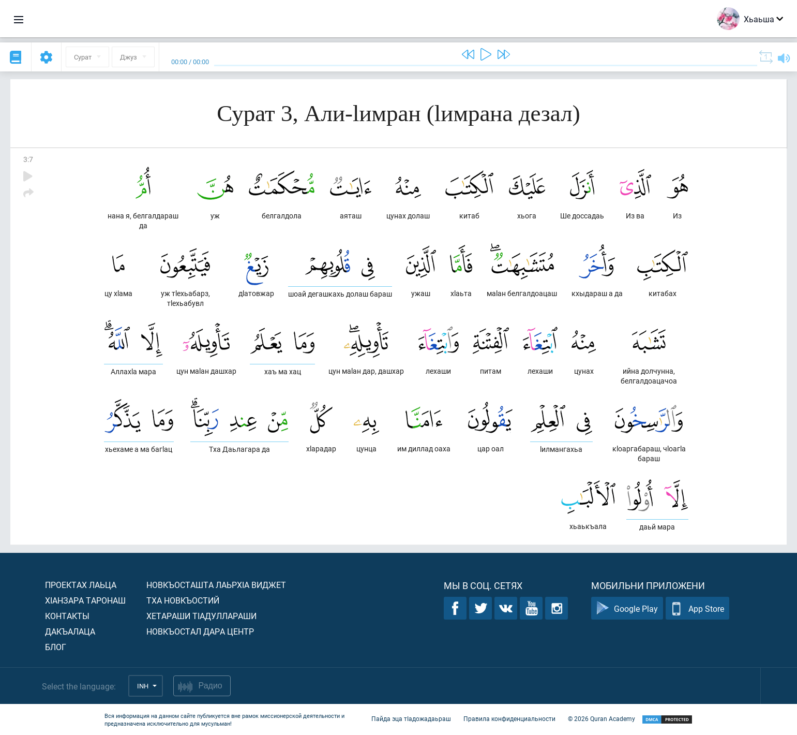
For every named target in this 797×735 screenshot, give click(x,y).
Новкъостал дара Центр (200, 631)
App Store (697, 608)
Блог (55, 646)
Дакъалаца (70, 631)
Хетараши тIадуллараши (201, 615)
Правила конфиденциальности (509, 718)
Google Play (627, 608)
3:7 (28, 159)
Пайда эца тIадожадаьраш (411, 718)
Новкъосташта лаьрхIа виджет (216, 584)
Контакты (67, 615)
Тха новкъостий (182, 600)
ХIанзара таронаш (85, 600)
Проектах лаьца (80, 584)
